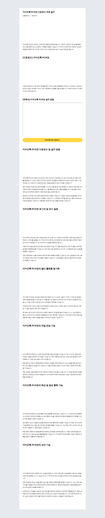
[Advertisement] (52, 30)
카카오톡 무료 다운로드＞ (53, 140)
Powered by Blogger (52, 514)
